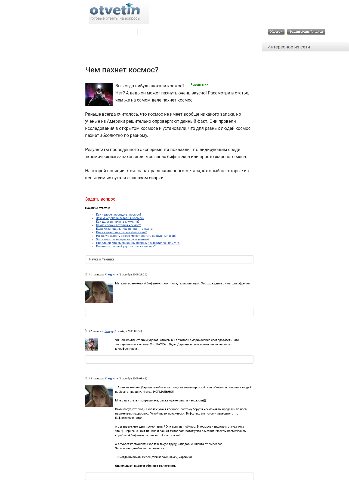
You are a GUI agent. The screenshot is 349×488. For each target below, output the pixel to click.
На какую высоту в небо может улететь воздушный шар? (136, 236)
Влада (108, 331)
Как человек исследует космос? (118, 214)
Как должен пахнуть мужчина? (117, 221)
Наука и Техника (102, 259)
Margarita (111, 274)
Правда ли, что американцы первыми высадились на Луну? (138, 243)
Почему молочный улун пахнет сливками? (126, 246)
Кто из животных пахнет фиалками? (121, 232)
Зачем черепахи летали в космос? (120, 218)
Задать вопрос (100, 199)
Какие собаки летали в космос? (118, 225)
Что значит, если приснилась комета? (122, 239)
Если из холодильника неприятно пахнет (124, 229)
